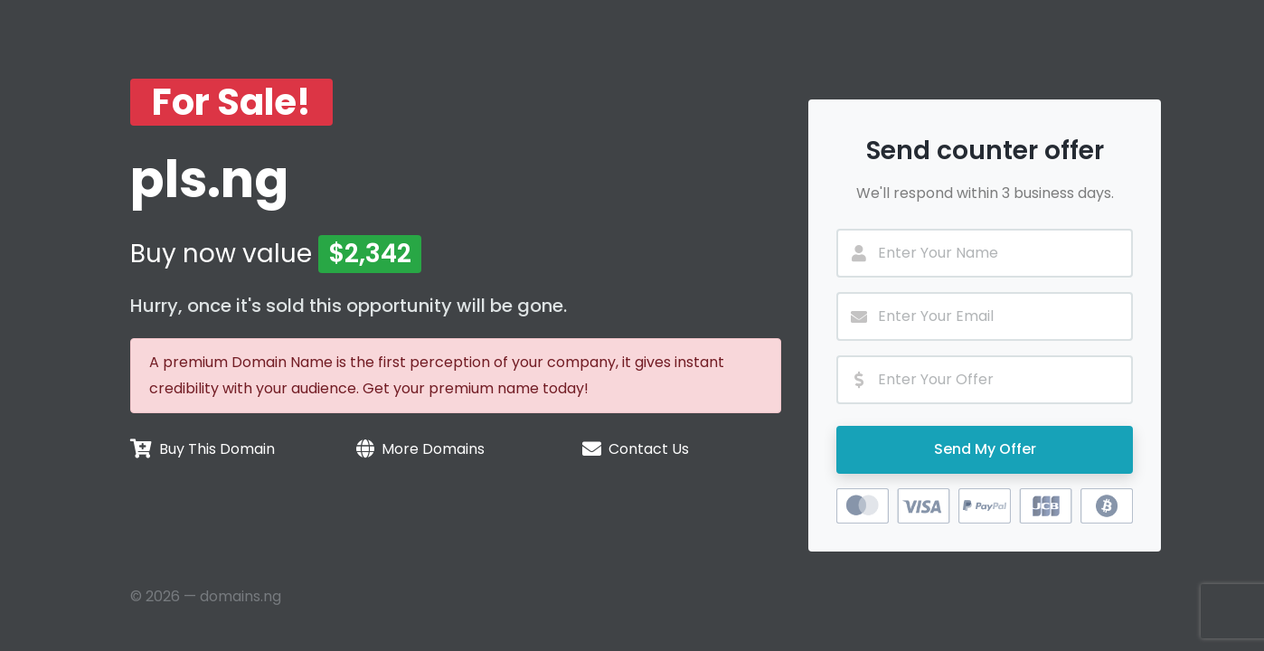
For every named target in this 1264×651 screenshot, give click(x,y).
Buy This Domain (217, 449)
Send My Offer (985, 449)
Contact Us (648, 449)
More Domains (433, 449)
